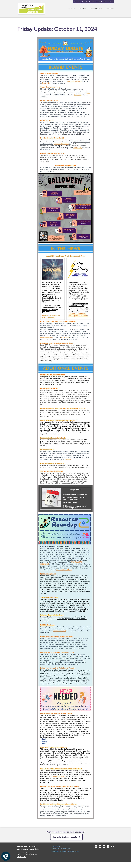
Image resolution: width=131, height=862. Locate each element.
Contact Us (99, 1)
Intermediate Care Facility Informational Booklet (65, 851)
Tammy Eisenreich (59, 631)
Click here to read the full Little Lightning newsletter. (78, 315)
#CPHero (84, 794)
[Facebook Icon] (96, 846)
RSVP (78, 444)
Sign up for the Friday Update (65, 837)
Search (78, 1)
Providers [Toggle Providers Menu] (82, 9)
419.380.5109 (65, 337)
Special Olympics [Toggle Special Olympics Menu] (96, 9)
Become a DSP (108, 1)
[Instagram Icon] (108, 846)
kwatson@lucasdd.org (46, 337)
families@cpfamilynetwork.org (49, 798)
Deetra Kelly (46, 83)
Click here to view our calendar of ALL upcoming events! (74, 507)
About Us (84, 1)
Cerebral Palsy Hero (60, 788)
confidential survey (59, 776)
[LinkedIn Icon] (100, 846)
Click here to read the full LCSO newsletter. (51, 317)
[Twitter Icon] (104, 846)
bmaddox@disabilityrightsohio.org (74, 382)
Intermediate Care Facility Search (61, 848)
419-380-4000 (21, 857)
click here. (68, 459)
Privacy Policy (56, 846)
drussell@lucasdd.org (64, 570)
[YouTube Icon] (112, 846)
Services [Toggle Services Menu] (72, 9)
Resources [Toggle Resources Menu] (110, 9)
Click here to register (61, 144)
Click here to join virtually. (74, 81)
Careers (91, 1)
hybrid (88, 93)
